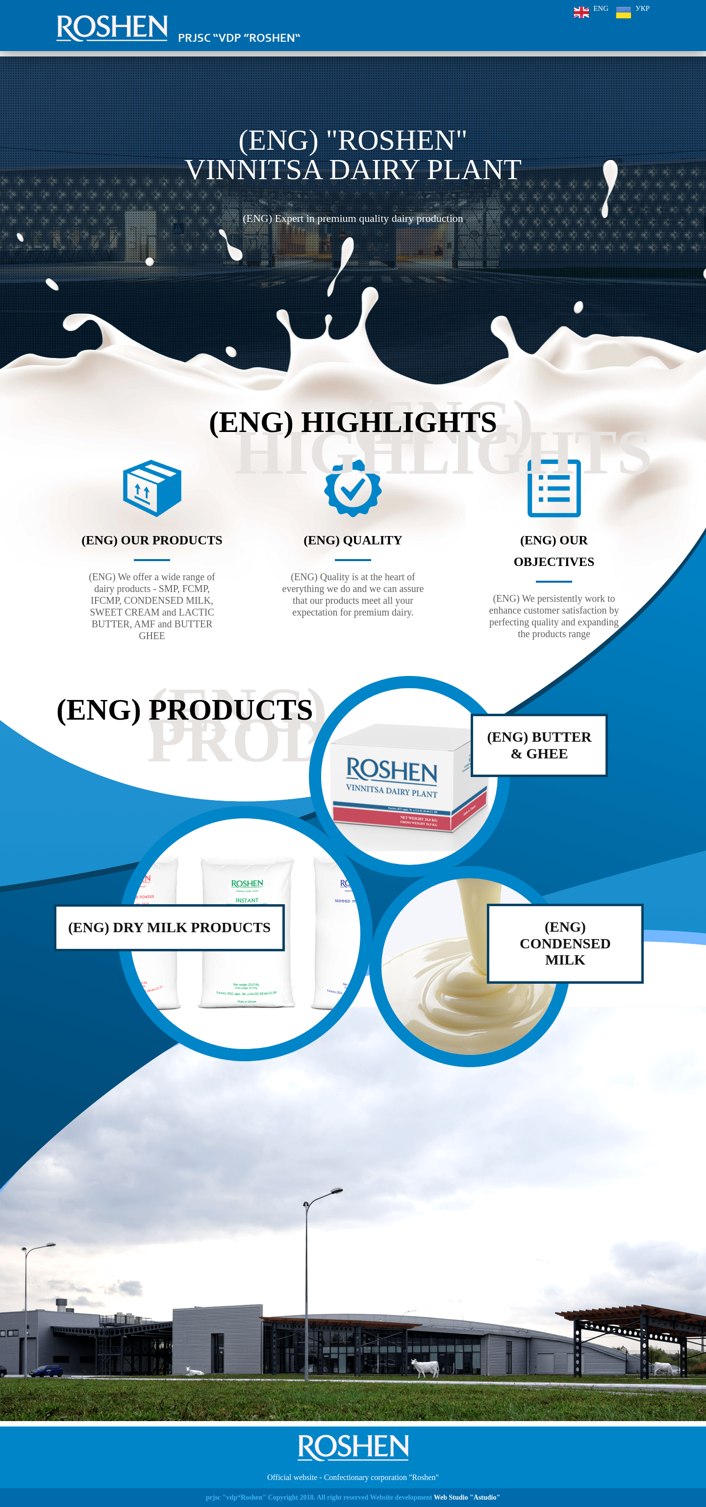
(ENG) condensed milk (565, 944)
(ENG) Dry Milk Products (171, 927)
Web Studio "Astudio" (467, 1497)
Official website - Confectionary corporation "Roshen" (353, 1477)
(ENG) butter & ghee (539, 745)
